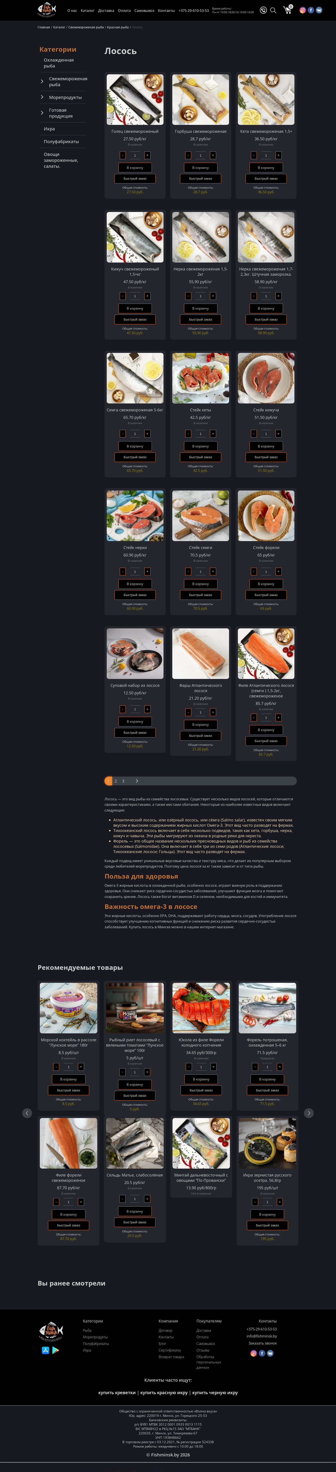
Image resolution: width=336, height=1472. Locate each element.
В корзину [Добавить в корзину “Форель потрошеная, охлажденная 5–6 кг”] (267, 1080)
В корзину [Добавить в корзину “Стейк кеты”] (200, 446)
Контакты (166, 10)
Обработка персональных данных (208, 1363)
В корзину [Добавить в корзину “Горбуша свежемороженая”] (200, 168)
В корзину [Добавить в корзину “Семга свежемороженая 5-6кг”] (135, 446)
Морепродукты (65, 97)
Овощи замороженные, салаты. (61, 160)
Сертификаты (170, 1351)
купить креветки (117, 1394)
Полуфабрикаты (61, 141)
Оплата (124, 10)
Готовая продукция (61, 113)
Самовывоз (144, 10)
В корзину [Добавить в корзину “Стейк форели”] (266, 584)
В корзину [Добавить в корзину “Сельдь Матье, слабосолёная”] (135, 1212)
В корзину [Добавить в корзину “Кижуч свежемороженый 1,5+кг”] (135, 308)
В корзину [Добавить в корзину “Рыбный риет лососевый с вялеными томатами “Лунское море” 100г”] (135, 1085)
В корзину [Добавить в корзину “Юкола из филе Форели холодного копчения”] (201, 1080)
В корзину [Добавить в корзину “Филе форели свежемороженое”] (68, 1215)
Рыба (87, 1331)
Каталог (87, 10)
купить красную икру (164, 1394)
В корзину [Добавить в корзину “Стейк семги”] (200, 584)
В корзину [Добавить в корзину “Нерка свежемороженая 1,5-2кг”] (200, 308)
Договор (166, 1331)
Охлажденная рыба (59, 63)
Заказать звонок (263, 1344)
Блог (162, 1344)
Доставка (106, 10)
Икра (49, 129)
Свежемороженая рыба (68, 82)
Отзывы (202, 1351)
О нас (72, 10)
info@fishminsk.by (262, 1337)
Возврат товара (171, 1357)
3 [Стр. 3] (123, 781)
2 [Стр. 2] (116, 781)
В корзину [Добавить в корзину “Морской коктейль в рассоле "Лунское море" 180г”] (68, 1080)
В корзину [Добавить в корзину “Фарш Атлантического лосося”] (200, 725)
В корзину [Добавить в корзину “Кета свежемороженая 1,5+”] (266, 168)
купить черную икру (215, 1394)
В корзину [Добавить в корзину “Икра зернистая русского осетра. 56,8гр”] (267, 1215)
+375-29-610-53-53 (194, 10)
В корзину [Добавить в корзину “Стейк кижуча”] (266, 446)
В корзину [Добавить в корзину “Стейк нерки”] (135, 584)
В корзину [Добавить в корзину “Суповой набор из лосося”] (135, 722)
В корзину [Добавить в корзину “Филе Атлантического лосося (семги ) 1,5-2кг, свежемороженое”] (266, 730)
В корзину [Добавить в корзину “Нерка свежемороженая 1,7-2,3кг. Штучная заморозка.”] (266, 308)
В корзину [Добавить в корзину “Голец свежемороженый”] (135, 168)
